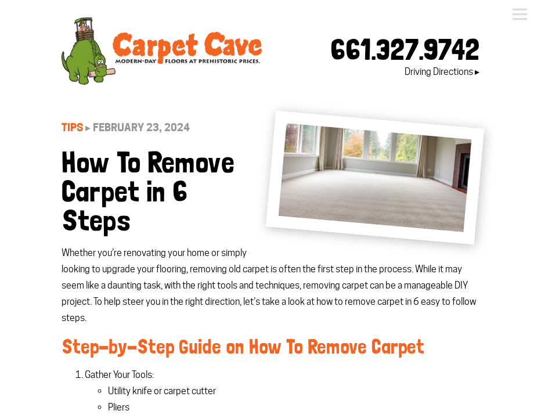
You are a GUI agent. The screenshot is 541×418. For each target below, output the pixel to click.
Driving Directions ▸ (442, 71)
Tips (72, 127)
